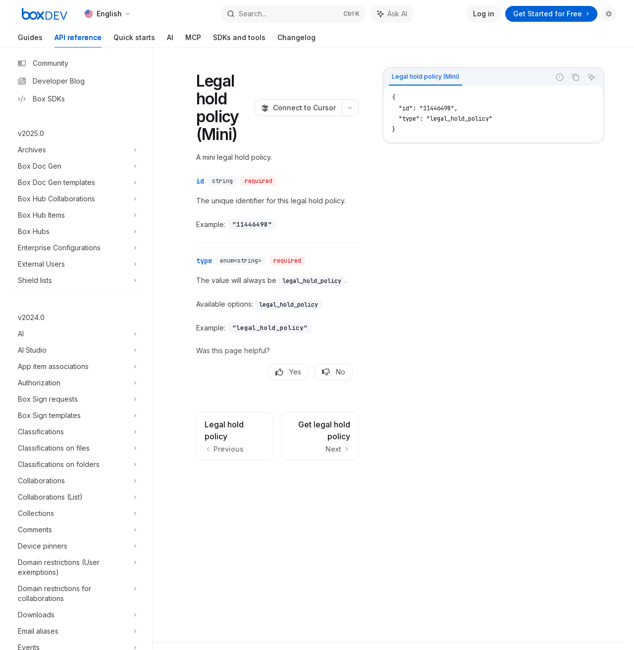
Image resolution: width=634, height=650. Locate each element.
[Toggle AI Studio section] (76, 350)
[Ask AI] (591, 77)
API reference (78, 40)
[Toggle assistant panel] (392, 14)
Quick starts (134, 40)
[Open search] (293, 14)
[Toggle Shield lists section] (76, 280)
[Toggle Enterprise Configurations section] (76, 248)
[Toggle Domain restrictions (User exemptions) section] (76, 567)
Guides (30, 40)
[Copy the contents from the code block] (575, 77)
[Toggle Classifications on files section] (76, 448)
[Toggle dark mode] (608, 13)
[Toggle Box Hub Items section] (76, 215)
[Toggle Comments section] (76, 530)
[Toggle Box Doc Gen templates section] (76, 182)
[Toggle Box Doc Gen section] (76, 166)
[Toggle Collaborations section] (76, 481)
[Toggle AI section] (76, 334)
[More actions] (350, 107)
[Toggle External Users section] (76, 264)
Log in (483, 13)
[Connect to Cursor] (298, 107)
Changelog (296, 40)
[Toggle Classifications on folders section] (76, 464)
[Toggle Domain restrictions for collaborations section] (76, 593)
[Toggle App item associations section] (76, 366)
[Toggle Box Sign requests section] (76, 399)
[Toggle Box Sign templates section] (76, 415)
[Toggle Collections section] (76, 513)
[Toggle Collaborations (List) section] (76, 497)
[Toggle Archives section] (76, 150)
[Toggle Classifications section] (76, 432)
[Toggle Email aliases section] (76, 631)
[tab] (425, 77)
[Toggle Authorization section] (76, 383)
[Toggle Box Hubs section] (76, 231)
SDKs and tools (239, 40)
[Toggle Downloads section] (76, 615)
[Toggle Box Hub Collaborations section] (76, 199)
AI (170, 40)
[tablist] (466, 77)
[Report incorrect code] (559, 77)
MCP (193, 40)
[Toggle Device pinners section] (76, 546)
